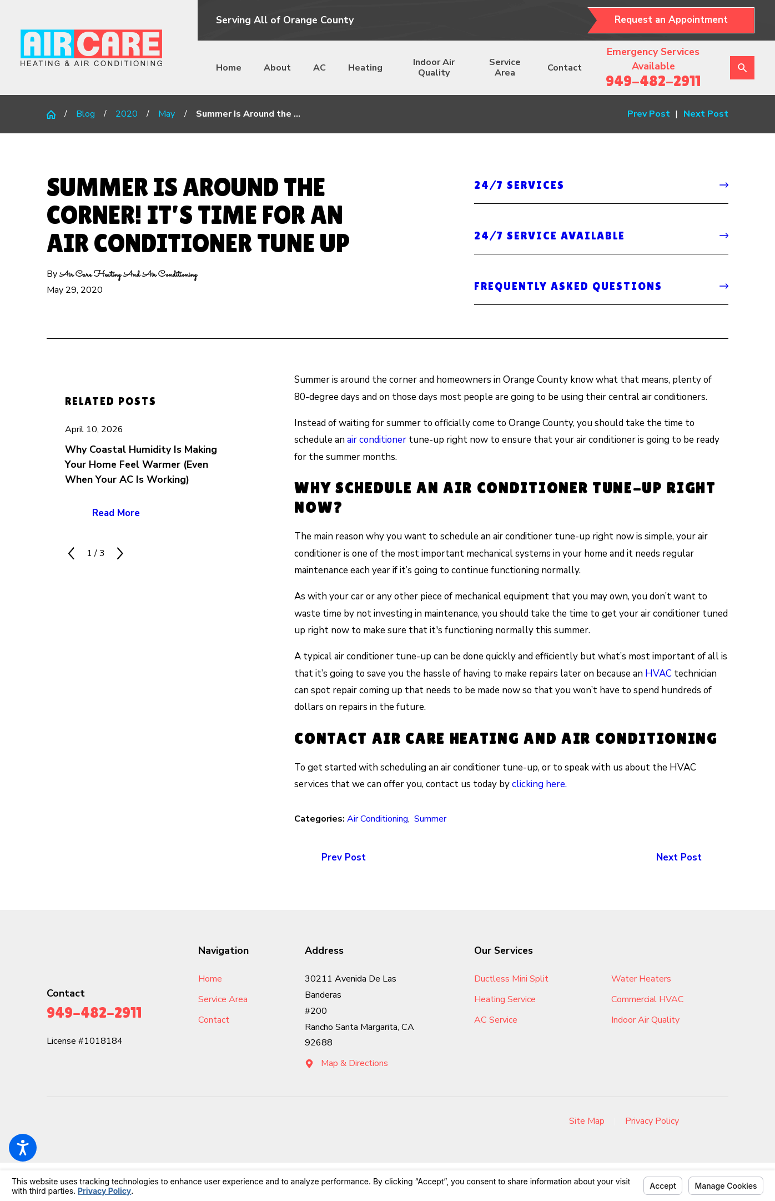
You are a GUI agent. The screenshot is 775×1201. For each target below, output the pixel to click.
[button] (23, 1148)
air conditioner (376, 439)
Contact (564, 68)
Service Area (505, 67)
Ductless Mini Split (511, 979)
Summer (430, 819)
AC (319, 68)
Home (228, 68)
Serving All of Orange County (285, 20)
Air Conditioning (377, 819)
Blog (85, 114)
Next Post (679, 857)
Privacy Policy (652, 1121)
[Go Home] (55, 114)
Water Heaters (641, 979)
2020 (126, 114)
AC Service (495, 1020)
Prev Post (343, 857)
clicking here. (539, 784)
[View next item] (120, 553)
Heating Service (505, 999)
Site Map (587, 1121)
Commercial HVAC (647, 999)
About (277, 68)
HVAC (658, 673)
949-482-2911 (653, 80)
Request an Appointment (671, 19)
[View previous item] (71, 553)
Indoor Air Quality (434, 67)
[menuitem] (233, 68)
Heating (365, 68)
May (166, 114)
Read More (116, 513)
